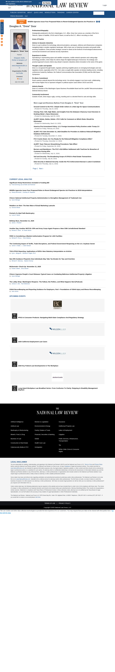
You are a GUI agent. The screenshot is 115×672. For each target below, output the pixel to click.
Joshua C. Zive (16, 283)
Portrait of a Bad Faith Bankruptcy (21, 213)
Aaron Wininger (16, 200)
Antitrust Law (15, 426)
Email (20, 79)
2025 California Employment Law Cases (32, 341)
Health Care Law (40, 443)
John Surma (15, 291)
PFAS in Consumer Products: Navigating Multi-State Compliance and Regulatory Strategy (51, 317)
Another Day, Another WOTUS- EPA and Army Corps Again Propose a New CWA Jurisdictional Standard (47, 228)
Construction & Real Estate (19, 443)
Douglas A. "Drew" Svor (19, 51)
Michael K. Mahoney (17, 261)
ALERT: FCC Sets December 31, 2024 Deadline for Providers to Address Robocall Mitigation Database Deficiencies (67, 133)
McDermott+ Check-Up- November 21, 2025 (25, 266)
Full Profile (19, 73)
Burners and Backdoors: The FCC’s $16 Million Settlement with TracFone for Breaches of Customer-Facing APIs (66, 150)
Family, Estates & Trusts (42, 430)
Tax (60, 445)
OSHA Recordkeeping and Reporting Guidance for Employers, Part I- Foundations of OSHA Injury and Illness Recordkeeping (55, 289)
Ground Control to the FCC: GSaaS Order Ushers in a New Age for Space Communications (67, 107)
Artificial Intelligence (17, 422)
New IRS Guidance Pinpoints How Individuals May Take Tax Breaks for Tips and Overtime (42, 259)
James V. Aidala (16, 245)
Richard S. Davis (16, 230)
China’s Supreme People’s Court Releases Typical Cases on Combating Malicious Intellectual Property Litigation (50, 274)
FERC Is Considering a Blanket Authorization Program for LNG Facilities (35, 236)
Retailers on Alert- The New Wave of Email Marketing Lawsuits (32, 205)
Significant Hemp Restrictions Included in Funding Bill (29, 183)
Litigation (61, 434)
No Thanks (46, 3)
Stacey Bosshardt (16, 192)
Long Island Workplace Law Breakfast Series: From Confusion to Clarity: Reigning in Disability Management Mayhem (58, 389)
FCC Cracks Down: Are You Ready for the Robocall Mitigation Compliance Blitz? (63, 139)
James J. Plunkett (16, 223)
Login (105, 5)
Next (99, 21)
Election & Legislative (41, 422)
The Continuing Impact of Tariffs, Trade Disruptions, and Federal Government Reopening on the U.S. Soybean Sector (52, 244)
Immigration (38, 447)
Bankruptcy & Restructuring (19, 430)
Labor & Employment (65, 430)
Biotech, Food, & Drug (18, 434)
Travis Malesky (27, 238)
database (67, 466)
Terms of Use (88, 464)
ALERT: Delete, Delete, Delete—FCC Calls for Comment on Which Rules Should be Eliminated (64, 120)
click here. (38, 497)
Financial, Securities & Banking (45, 434)
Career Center (72, 12)
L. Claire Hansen (26, 245)
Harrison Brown (16, 207)
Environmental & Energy (42, 426)
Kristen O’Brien (16, 268)
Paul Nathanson (25, 283)
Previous (97, 21)
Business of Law (16, 439)
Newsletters (50, 12)
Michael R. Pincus (17, 238)
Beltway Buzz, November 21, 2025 (21, 221)
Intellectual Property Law (66, 426)
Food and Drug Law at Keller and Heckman (23, 184)
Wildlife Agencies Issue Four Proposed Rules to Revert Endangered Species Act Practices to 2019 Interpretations (69, 21)
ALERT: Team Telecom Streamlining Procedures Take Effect (55, 144)
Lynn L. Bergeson (16, 253)
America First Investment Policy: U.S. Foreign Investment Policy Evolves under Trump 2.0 (66, 126)
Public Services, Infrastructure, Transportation (68, 440)
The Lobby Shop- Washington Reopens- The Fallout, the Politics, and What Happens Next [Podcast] (45, 282)
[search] (98, 13)
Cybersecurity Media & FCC (20, 447)
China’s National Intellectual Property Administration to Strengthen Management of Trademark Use (45, 198)
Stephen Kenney (28, 261)
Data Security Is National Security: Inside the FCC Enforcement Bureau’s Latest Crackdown (67, 162)
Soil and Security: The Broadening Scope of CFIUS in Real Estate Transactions (62, 156)
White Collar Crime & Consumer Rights (69, 450)
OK (40, 3)
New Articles (2, 28)
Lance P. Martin (16, 215)
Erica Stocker (24, 268)
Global (37, 439)
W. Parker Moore (26, 230)
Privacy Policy (98, 464)
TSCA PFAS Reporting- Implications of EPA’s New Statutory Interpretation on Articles (40, 251)
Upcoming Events (17, 296)
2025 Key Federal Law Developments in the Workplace (38, 366)
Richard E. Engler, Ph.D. (29, 253)
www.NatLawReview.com (17, 468)
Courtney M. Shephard (28, 192)
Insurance (62, 422)
